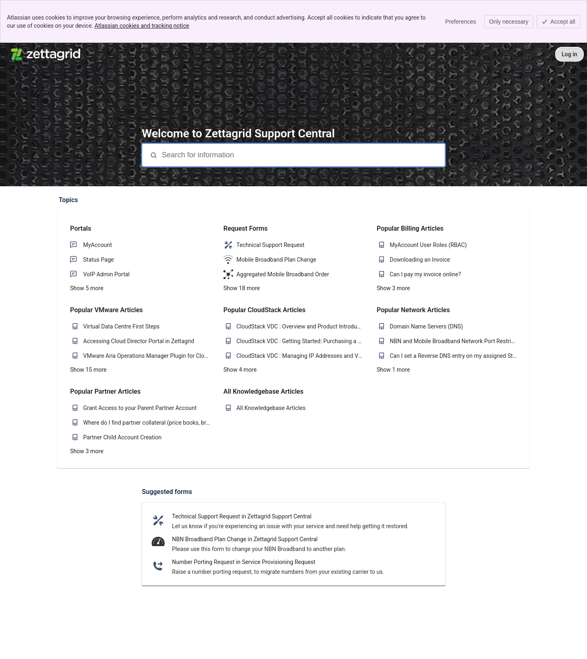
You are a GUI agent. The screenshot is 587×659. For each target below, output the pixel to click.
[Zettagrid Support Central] (46, 54)
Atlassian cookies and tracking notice (142, 25)
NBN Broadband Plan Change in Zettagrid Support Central (245, 539)
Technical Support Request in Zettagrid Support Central (241, 516)
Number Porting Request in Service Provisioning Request (244, 562)
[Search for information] (302, 155)
